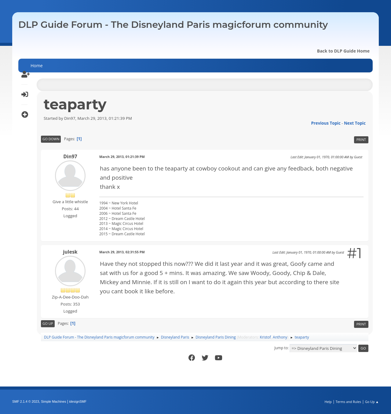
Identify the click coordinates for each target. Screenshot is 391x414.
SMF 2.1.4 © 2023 (25, 401)
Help (327, 401)
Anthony (280, 337)
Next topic (355, 123)
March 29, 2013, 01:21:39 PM (122, 156)
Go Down (50, 139)
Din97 (70, 156)
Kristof (265, 337)
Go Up (47, 323)
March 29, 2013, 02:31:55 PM (122, 252)
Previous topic (325, 123)
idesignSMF (77, 401)
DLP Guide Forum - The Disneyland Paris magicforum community (173, 24)
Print (361, 139)
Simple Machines (53, 401)
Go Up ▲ (372, 401)
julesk (70, 251)
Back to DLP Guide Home (343, 51)
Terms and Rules (348, 401)
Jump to (281, 347)
